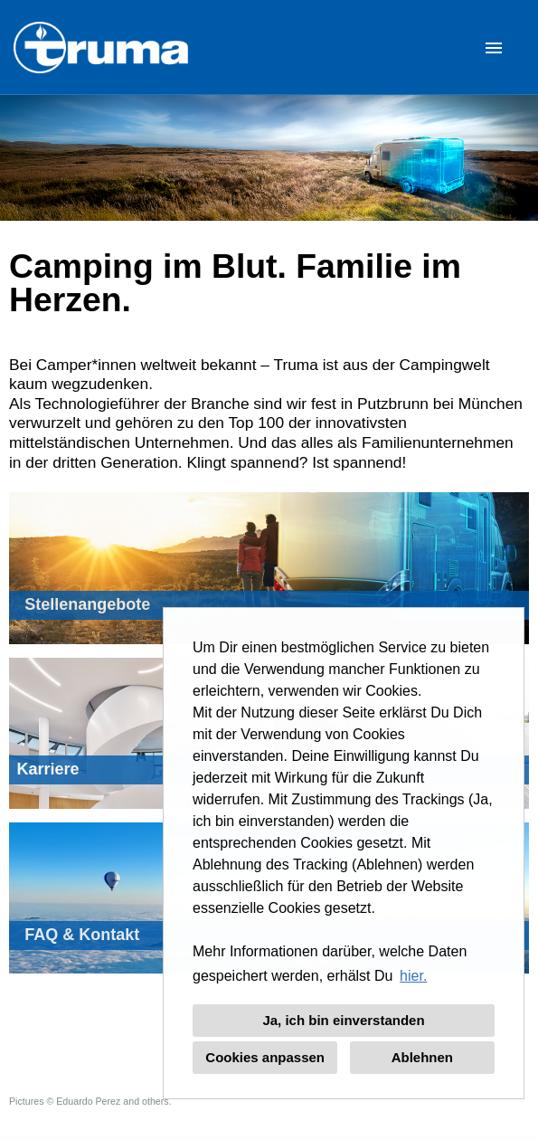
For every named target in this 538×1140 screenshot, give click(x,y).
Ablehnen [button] (422, 1057)
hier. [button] (413, 975)
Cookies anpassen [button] (265, 1057)
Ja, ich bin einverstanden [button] (343, 1020)
